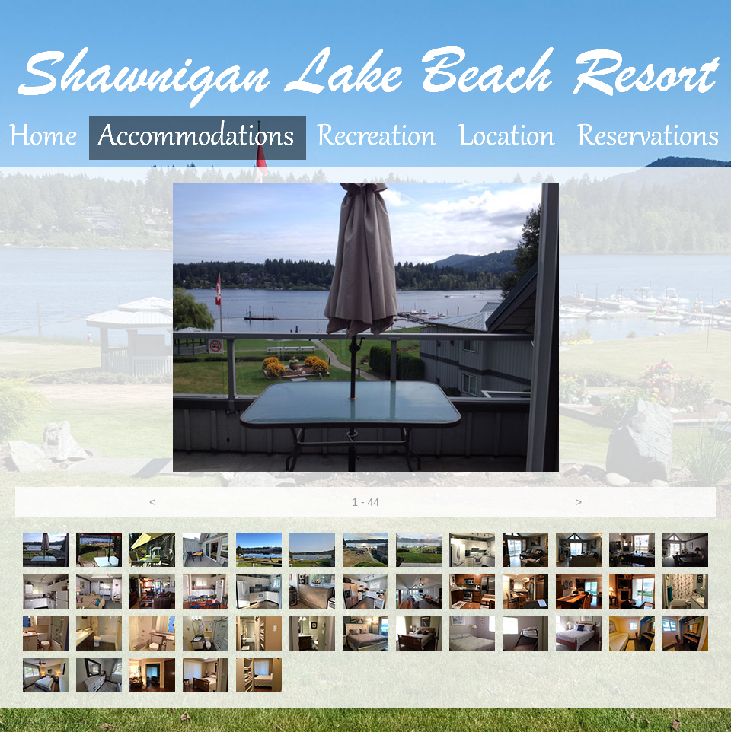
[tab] (46, 550)
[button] (152, 502)
